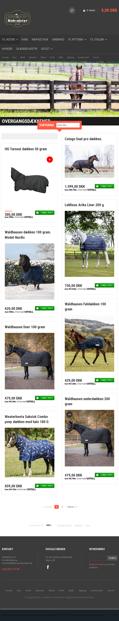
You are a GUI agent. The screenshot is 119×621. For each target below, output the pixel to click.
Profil (52, 57)
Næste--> (72, 506)
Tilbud (43, 57)
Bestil (22, 57)
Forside (5, 57)
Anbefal (78, 525)
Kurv (14, 57)
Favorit (96, 57)
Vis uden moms (64, 525)
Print (87, 525)
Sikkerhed (58, 39)
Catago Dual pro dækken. (83, 139)
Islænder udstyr (26, 48)
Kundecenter (83, 57)
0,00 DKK (109, 10)
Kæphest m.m (40, 39)
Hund (25, 39)
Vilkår (60, 57)
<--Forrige (47, 506)
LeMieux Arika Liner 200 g (84, 205)
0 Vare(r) (91, 10)
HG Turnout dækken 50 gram (26, 149)
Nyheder (7, 48)
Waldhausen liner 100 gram (25, 327)
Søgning (70, 57)
